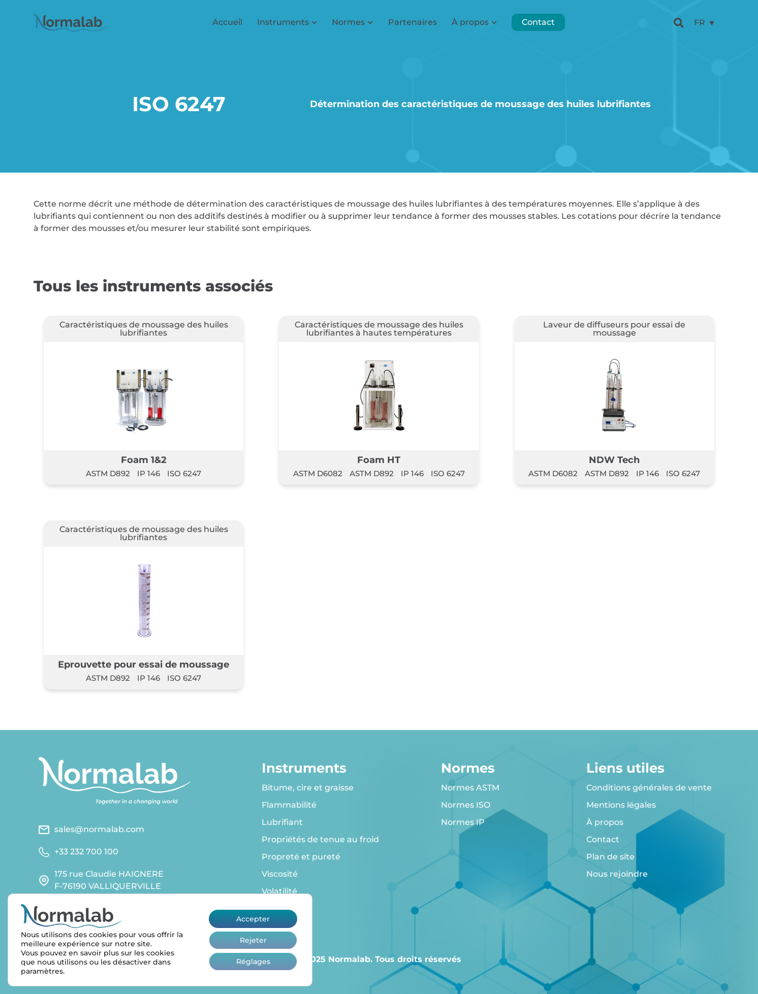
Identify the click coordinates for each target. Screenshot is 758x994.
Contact (538, 22)
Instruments (287, 22)
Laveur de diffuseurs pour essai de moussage (614, 329)
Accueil (227, 22)
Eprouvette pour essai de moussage (143, 664)
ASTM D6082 (317, 473)
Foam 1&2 (144, 460)
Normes (352, 22)
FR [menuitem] (699, 22)
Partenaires (412, 22)
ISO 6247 (184, 473)
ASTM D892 (108, 473)
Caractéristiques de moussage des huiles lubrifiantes (143, 329)
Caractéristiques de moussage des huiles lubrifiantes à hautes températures (379, 329)
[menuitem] (704, 23)
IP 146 (148, 473)
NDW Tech (614, 460)
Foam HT (378, 460)
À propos (474, 22)
